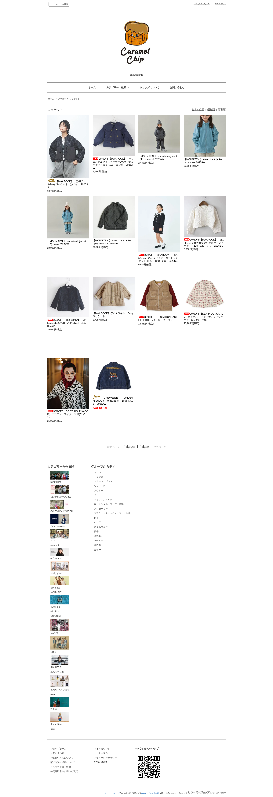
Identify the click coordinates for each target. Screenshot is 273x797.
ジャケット (74, 99)
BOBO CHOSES (59, 683)
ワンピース (99, 486)
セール (97, 472)
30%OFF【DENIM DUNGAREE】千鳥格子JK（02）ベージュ (158, 318)
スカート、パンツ (103, 481)
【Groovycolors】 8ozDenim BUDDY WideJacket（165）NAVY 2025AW (113, 400)
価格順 (211, 109)
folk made (59, 582)
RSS (96, 762)
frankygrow (59, 568)
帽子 (96, 517)
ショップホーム (58, 748)
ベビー (97, 495)
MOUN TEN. (56, 592)
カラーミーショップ (110, 793)
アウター (62, 99)
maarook (54, 545)
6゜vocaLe (59, 554)
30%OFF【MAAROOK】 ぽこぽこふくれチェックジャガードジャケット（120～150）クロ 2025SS (158, 257)
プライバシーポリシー (105, 757)
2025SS (98, 545)
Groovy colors (59, 520)
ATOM (103, 762)
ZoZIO (59, 704)
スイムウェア (101, 527)
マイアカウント (201, 3)
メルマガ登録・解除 (60, 767)
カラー (97, 549)
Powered (202, 793)
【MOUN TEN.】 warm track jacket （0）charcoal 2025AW (112, 242)
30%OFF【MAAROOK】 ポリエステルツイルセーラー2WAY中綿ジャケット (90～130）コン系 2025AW (113, 163)
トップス (98, 477)
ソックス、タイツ (103, 499)
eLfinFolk (59, 601)
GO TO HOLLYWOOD (61, 506)
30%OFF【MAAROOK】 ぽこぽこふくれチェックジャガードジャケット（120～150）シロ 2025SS (204, 242)
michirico (54, 611)
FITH (59, 535)
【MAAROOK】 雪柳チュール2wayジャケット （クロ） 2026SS (67, 184)
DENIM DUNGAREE (60, 491)
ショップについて (149, 87)
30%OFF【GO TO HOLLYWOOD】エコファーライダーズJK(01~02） (67, 414)
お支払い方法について (61, 757)
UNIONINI (55, 616)
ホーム (92, 87)
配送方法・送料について (62, 762)
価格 (96, 531)
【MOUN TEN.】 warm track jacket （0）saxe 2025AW (66, 243)
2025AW (98, 540)
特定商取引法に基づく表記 (64, 771)
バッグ (97, 522)
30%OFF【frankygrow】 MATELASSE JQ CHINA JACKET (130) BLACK (68, 322)
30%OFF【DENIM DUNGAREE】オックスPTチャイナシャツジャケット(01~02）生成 (203, 316)
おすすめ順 (198, 109)
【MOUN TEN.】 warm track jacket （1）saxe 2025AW (203, 161)
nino (52, 694)
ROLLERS (59, 662)
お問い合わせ (177, 87)
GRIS (59, 644)
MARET (59, 627)
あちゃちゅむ (57, 672)
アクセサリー (101, 508)
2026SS (98, 536)
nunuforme (59, 477)
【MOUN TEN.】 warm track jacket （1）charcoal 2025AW (157, 158)
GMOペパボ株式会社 (150, 793)
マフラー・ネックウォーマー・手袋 (112, 513)
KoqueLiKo (59, 719)
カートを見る (101, 753)
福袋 (52, 728)
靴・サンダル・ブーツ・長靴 (109, 504)
